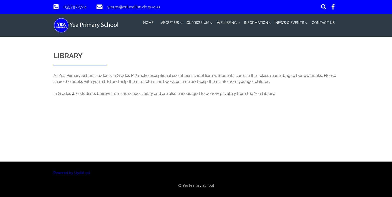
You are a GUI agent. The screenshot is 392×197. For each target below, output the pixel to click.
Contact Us (323, 23)
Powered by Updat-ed (72, 173)
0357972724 (75, 6)
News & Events (290, 23)
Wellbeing (227, 23)
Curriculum (197, 23)
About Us (170, 23)
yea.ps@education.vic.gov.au (133, 6)
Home (148, 23)
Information (256, 23)
